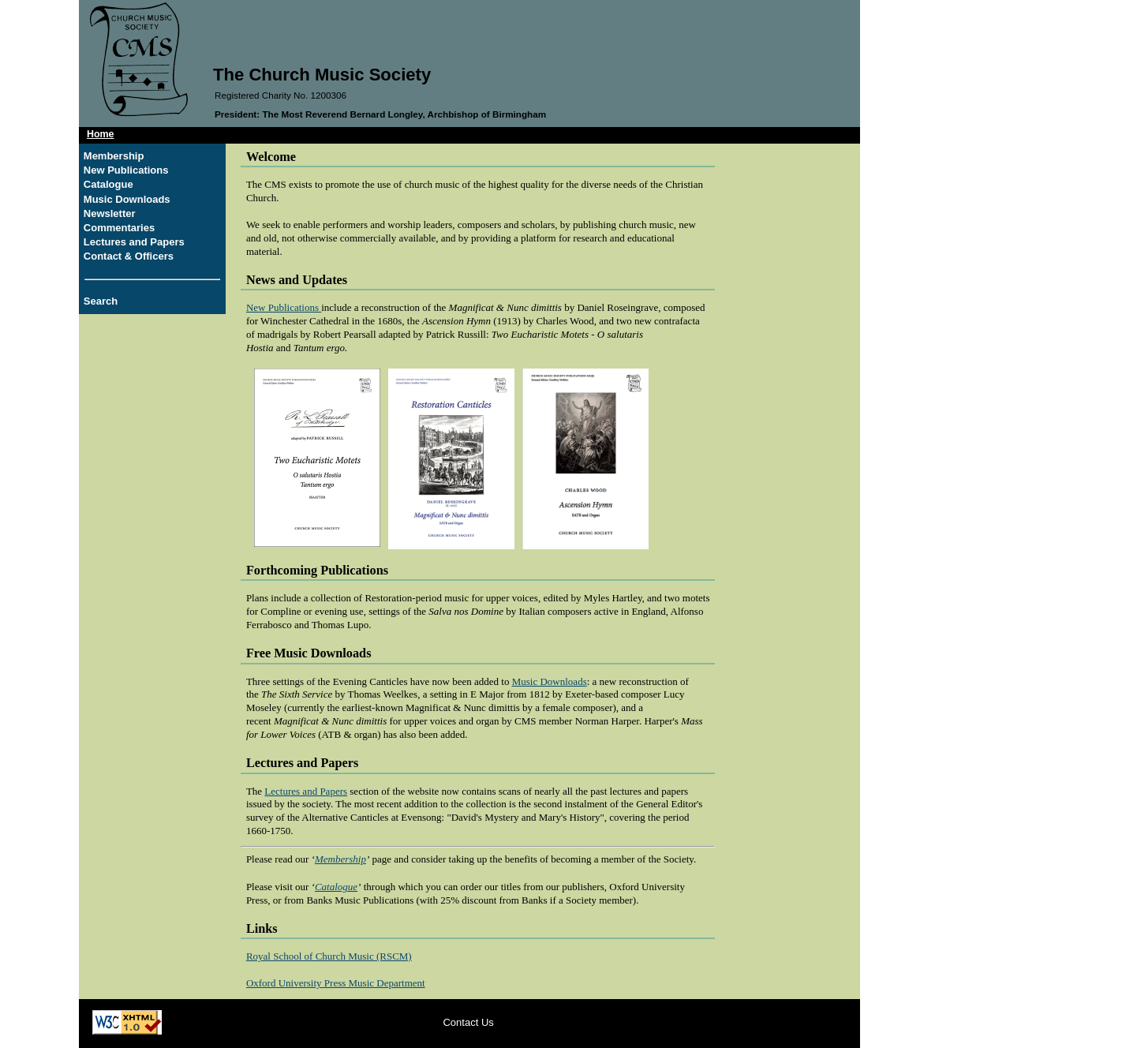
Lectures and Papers (134, 242)
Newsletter (110, 213)
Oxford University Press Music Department (335, 983)
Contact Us (468, 1022)
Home (100, 134)
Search (101, 301)
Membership (114, 156)
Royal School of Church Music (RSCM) (329, 956)
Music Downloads (127, 199)
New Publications (126, 170)
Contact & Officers (129, 256)
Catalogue (108, 184)
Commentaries (119, 228)
